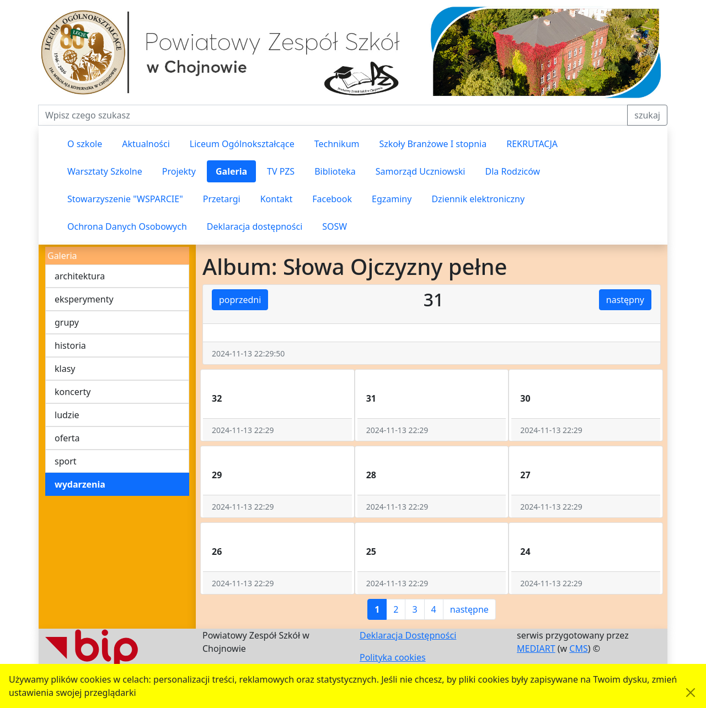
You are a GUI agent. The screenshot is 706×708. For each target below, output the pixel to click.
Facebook (332, 199)
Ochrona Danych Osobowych (127, 226)
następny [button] (625, 300)
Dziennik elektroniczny (478, 199)
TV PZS (281, 171)
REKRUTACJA (532, 144)
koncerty (72, 392)
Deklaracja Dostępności (408, 635)
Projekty (179, 171)
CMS (578, 648)
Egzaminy (391, 199)
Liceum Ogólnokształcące (242, 144)
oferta (67, 438)
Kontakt (276, 199)
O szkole (84, 144)
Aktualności (146, 144)
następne (469, 609)
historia (70, 345)
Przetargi (221, 199)
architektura (80, 276)
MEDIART (536, 648)
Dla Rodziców (513, 171)
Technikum (337, 144)
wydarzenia (80, 484)
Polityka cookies (393, 657)
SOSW (334, 226)
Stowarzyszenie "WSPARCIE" (125, 199)
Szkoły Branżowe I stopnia (432, 144)
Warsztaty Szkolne (104, 171)
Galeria (231, 171)
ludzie (67, 415)
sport (66, 461)
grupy (67, 322)
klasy (65, 369)
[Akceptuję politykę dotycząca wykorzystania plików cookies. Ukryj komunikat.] (690, 692)
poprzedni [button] (240, 300)
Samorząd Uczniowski (421, 171)
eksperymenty (84, 299)
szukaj (647, 115)
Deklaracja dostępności (254, 226)
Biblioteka (335, 171)
